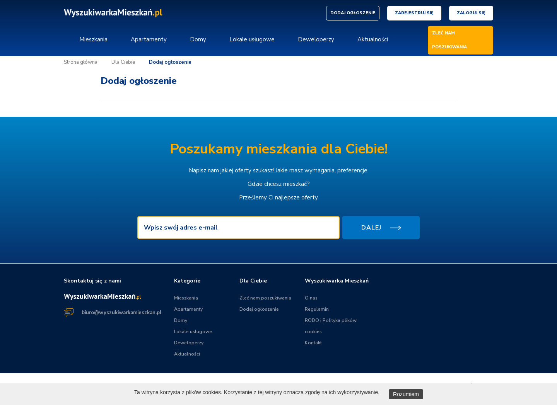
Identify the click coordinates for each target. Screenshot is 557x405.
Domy (198, 39)
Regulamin (317, 309)
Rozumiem (406, 394)
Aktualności (372, 39)
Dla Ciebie (123, 62)
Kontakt (313, 343)
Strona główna (80, 62)
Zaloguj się (471, 13)
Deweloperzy (316, 39)
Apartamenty (149, 39)
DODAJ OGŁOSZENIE (352, 13)
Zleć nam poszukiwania (265, 298)
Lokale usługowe (252, 39)
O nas (311, 298)
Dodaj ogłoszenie (170, 62)
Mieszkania (93, 39)
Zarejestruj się (414, 13)
